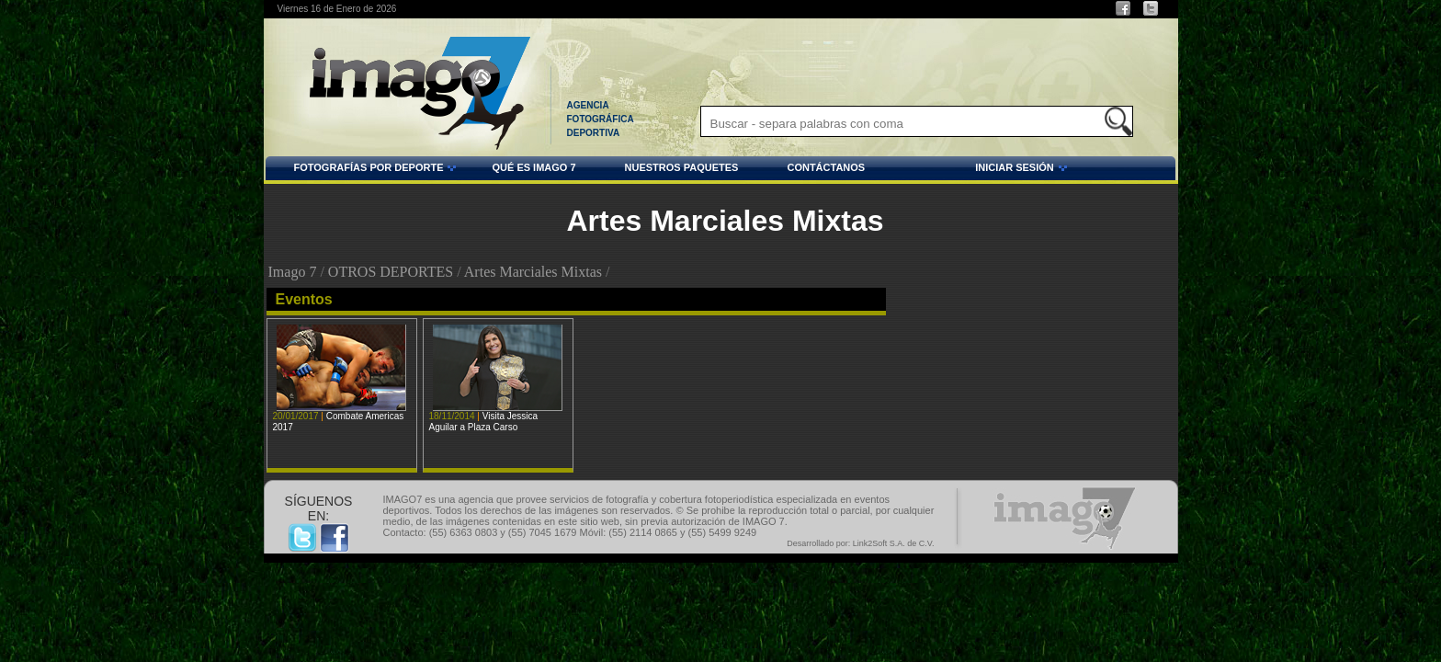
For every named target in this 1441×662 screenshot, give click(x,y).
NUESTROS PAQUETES (682, 167)
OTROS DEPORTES (390, 272)
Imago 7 (292, 272)
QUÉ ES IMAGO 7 (533, 167)
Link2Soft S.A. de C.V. (894, 543)
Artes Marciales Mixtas (533, 272)
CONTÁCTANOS (826, 167)
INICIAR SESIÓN (968, 170)
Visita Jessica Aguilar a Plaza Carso (484, 421)
